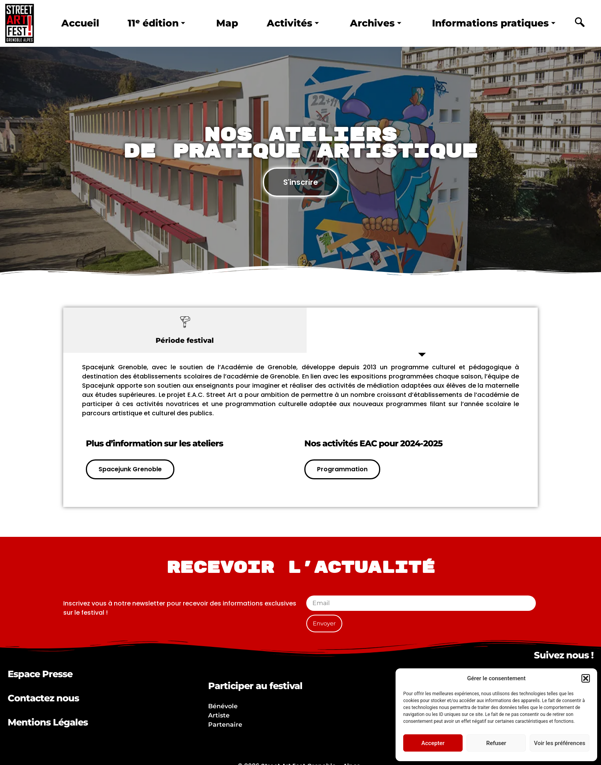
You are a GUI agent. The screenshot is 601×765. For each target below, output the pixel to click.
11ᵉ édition (156, 23)
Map (227, 23)
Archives (375, 23)
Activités (293, 23)
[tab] (185, 330)
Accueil (80, 23)
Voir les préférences (559, 743)
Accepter (432, 743)
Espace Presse (40, 673)
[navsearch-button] (579, 23)
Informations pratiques (493, 23)
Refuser (496, 743)
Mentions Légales (48, 722)
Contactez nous (43, 698)
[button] (586, 678)
